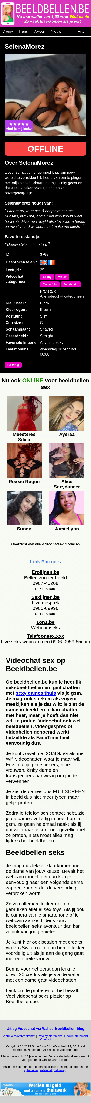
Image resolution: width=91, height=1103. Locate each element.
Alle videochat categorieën (62, 296)
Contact (45, 1039)
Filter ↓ (83, 31)
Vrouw (7, 31)
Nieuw (56, 31)
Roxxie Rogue (24, 481)
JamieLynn (67, 528)
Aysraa (66, 434)
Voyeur (39, 31)
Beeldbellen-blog (69, 1029)
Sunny (24, 528)
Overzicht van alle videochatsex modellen (45, 544)
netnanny (60, 1070)
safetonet (46, 1070)
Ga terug (13, 365)
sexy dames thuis (36, 693)
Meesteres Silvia (24, 436)
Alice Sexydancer (67, 483)
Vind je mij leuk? (19, 126)
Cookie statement (76, 1036)
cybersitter (31, 1070)
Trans (23, 31)
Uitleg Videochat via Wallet (30, 1029)
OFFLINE (46, 149)
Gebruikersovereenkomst (18, 1036)
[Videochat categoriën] (64, 30)
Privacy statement (50, 1036)
